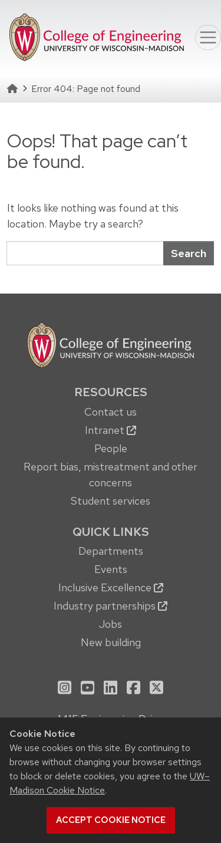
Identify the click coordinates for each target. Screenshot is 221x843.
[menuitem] (110, 445)
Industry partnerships (110, 606)
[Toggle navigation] (208, 38)
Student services (110, 501)
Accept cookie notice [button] (111, 820)
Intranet (110, 430)
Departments (110, 551)
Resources (110, 392)
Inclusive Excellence (110, 587)
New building (111, 642)
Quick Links (110, 531)
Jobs (110, 624)
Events (110, 569)
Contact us (110, 412)
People (110, 448)
